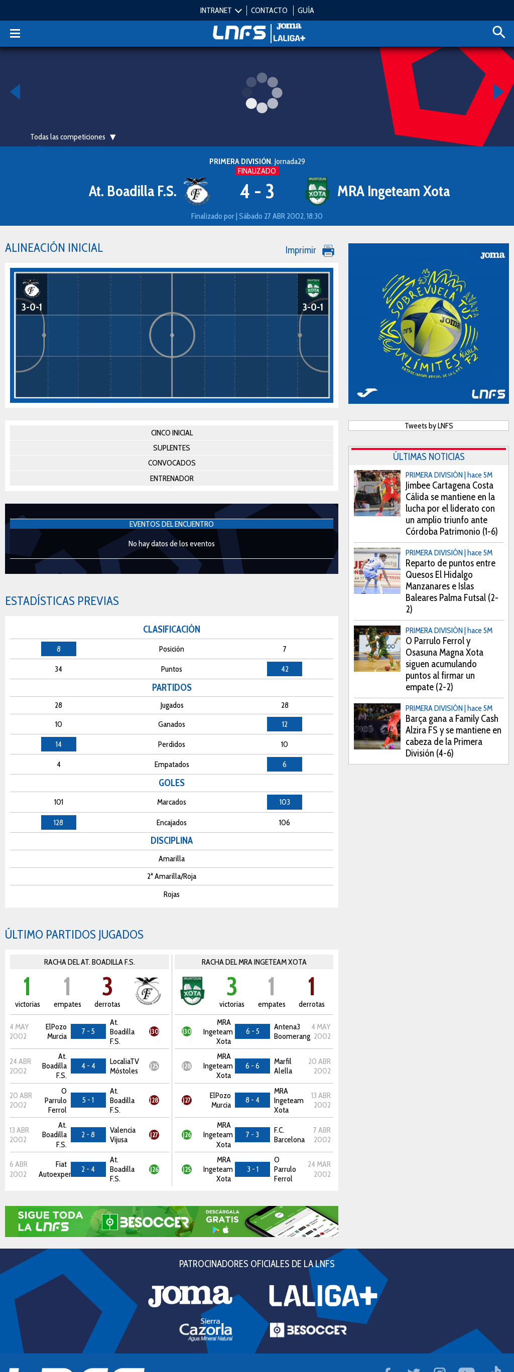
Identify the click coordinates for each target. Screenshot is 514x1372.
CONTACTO (269, 10)
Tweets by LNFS (429, 425)
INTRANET (216, 10)
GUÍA (306, 10)
